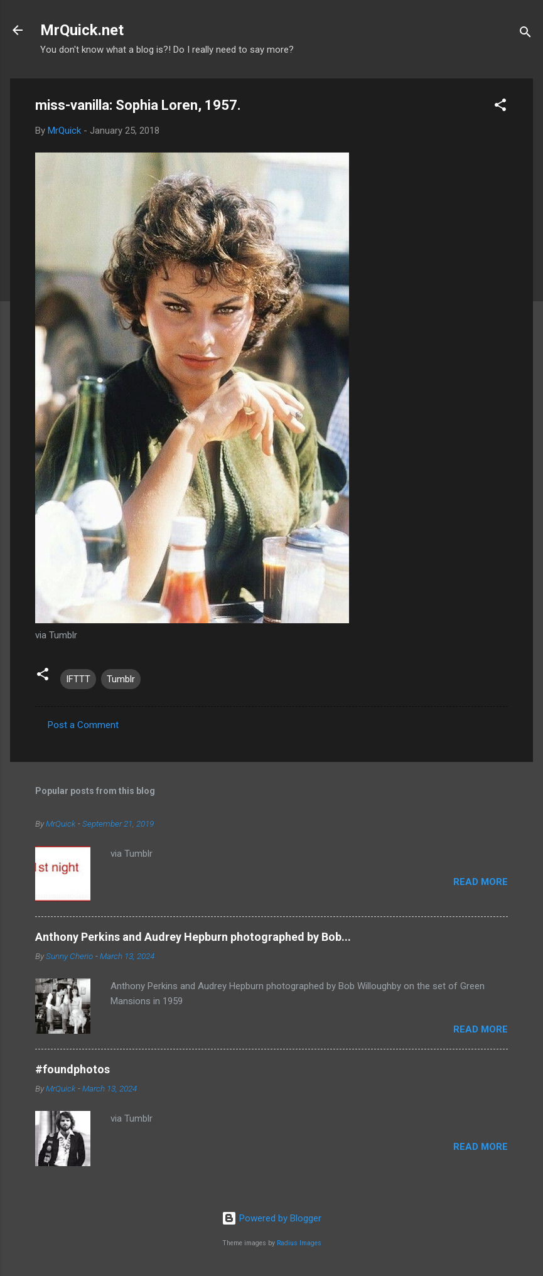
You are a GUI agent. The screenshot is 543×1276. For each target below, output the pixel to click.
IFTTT (78, 679)
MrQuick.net (82, 30)
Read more (480, 881)
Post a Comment (83, 725)
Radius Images (299, 1243)
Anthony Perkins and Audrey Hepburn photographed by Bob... (193, 936)
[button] (500, 107)
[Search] (525, 34)
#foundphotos (72, 1069)
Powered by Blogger (271, 1218)
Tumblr (121, 679)
